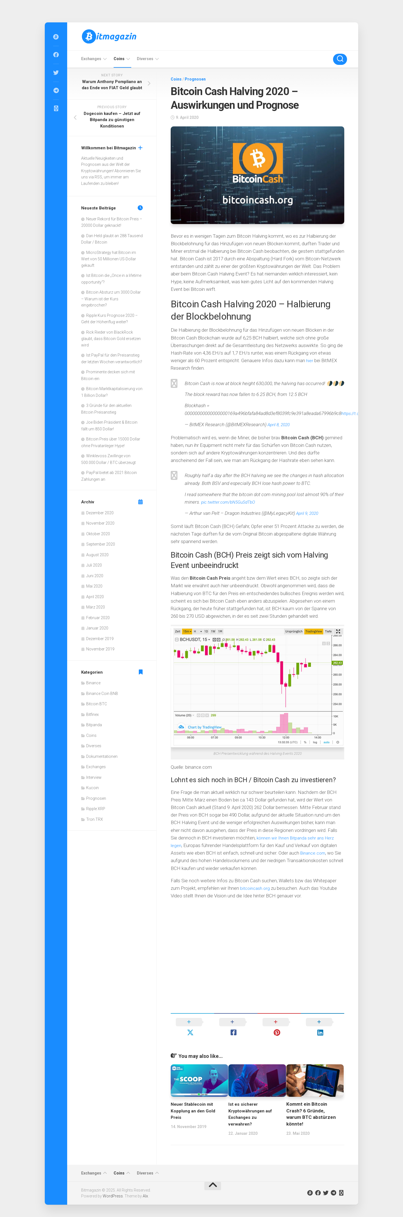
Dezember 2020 (100, 513)
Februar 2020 (98, 617)
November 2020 (100, 523)
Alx (145, 1186)
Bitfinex (92, 714)
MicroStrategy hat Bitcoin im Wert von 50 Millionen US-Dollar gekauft (108, 259)
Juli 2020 (94, 565)
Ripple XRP (95, 808)
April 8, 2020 (280, 424)
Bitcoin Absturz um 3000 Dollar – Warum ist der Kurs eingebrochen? (111, 298)
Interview (94, 777)
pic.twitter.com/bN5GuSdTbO (231, 502)
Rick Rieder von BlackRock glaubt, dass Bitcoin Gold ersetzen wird (111, 338)
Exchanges (91, 58)
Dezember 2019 (100, 638)
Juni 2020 (94, 576)
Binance (93, 683)
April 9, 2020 (308, 513)
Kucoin (92, 788)
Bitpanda (94, 725)
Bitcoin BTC (96, 704)
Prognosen (195, 79)
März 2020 (95, 607)
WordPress (113, 1186)
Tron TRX (94, 819)
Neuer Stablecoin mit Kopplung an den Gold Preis (195, 1100)
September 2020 (100, 544)
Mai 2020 (94, 586)
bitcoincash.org (256, 888)
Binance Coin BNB (102, 693)
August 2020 (97, 555)
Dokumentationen (102, 756)
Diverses (145, 58)
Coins (119, 58)
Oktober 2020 (98, 534)
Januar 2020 (97, 628)
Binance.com (313, 853)
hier (309, 360)
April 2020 (95, 597)
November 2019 (100, 649)
